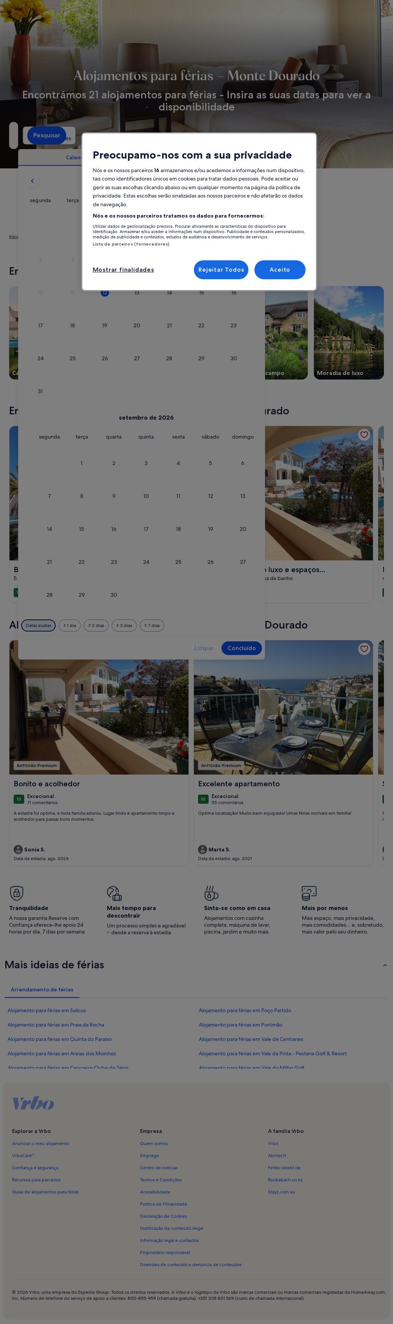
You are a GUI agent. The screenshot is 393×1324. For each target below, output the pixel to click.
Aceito (280, 269)
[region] (199, 211)
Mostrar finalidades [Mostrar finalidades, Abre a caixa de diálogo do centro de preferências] (123, 269)
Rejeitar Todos (221, 269)
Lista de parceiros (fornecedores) (131, 244)
